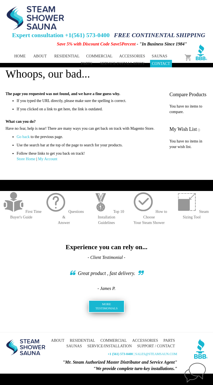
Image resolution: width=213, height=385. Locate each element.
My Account (47, 159)
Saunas (74, 346)
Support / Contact (156, 346)
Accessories (145, 340)
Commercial (113, 340)
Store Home (26, 159)
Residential (82, 340)
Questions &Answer (64, 217)
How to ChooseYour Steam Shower (149, 217)
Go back (23, 137)
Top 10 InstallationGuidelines (106, 217)
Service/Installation (122, 64)
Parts (169, 340)
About (40, 56)
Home (20, 56)
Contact (161, 64)
